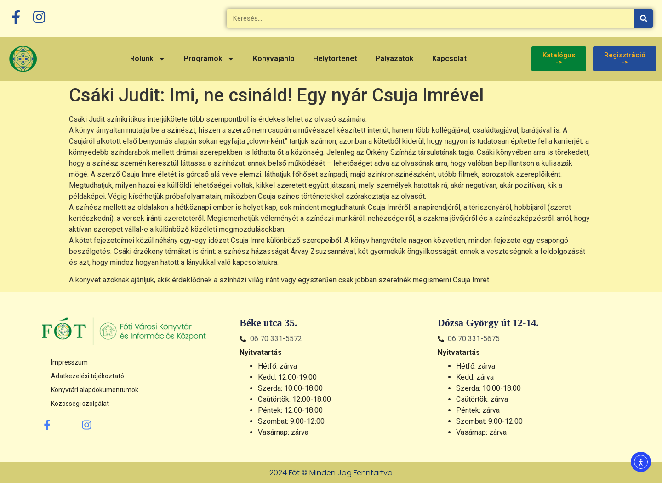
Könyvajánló (274, 58)
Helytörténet (335, 58)
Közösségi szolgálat (80, 403)
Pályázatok (395, 58)
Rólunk (148, 59)
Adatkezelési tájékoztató (87, 376)
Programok (209, 59)
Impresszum (69, 362)
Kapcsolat (449, 58)
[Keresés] (643, 18)
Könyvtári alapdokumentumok (94, 389)
